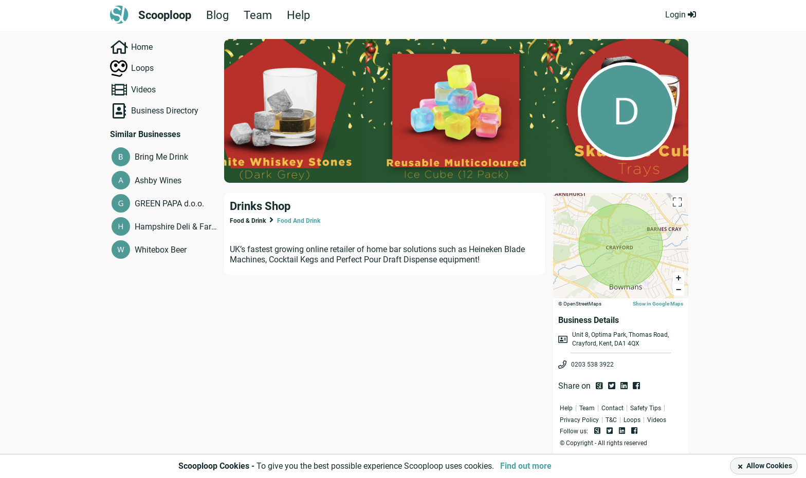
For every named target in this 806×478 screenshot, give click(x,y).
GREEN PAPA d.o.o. (169, 203)
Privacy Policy (579, 420)
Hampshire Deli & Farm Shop (177, 227)
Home (142, 47)
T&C (611, 420)
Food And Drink (298, 220)
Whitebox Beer (161, 250)
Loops (142, 68)
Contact (612, 408)
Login (680, 15)
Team (258, 15)
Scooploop (164, 15)
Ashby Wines (158, 180)
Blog (217, 15)
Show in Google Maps (658, 304)
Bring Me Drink (161, 157)
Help (298, 15)
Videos (143, 89)
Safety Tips (645, 408)
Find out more (526, 466)
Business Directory (164, 111)
